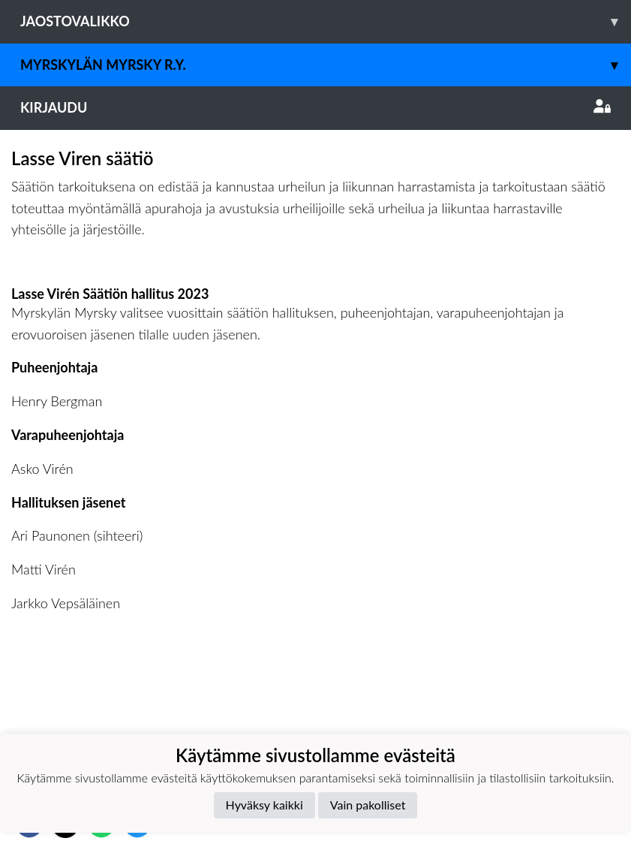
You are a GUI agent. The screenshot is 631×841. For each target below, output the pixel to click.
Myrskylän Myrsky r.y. (325, 65)
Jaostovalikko (325, 21)
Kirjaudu (315, 107)
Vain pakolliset (368, 804)
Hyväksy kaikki (264, 804)
